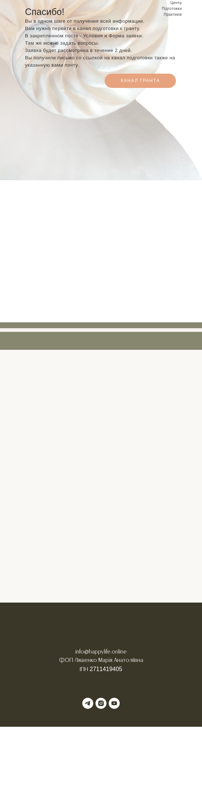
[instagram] (101, 703)
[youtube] (114, 703)
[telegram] (87, 703)
